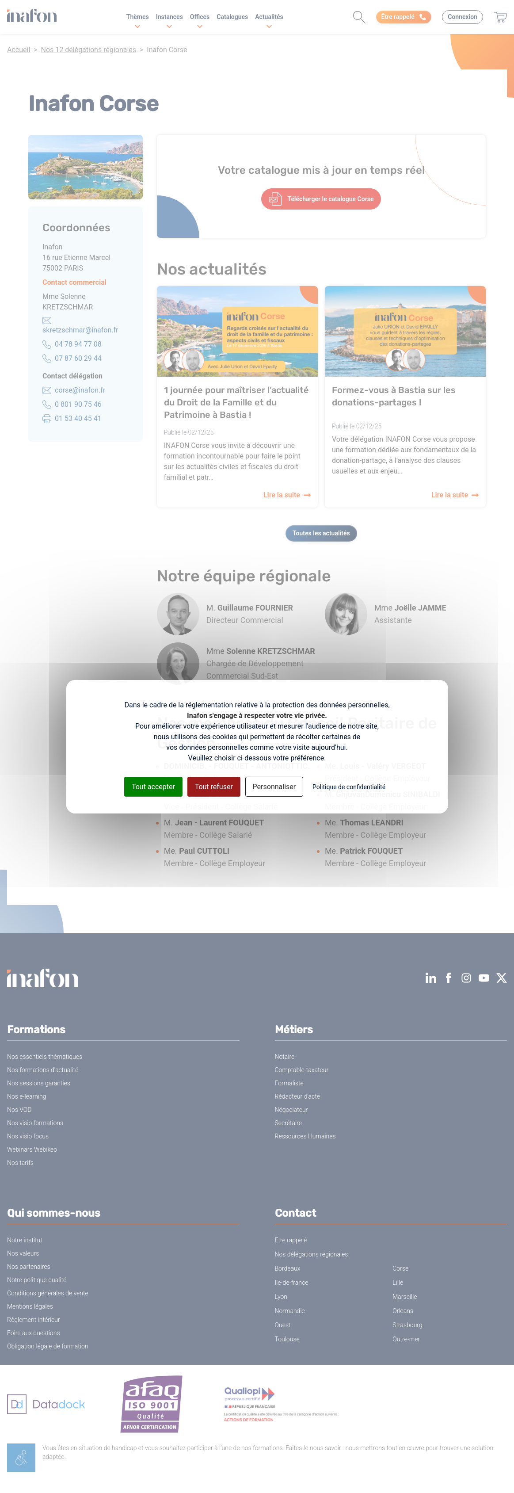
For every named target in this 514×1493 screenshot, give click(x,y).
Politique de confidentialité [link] (348, 786)
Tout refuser (214, 786)
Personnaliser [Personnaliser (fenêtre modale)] (274, 786)
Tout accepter (153, 786)
